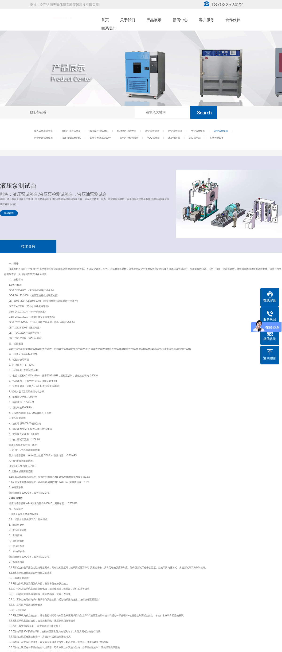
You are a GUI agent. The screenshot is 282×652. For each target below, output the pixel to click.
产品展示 (153, 20)
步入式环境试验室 (43, 130)
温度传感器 (17, 498)
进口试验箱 (195, 138)
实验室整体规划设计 (100, 138)
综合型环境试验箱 (126, 130)
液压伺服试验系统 (71, 138)
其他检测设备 (217, 138)
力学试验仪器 (221, 130)
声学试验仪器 (175, 130)
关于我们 (127, 20)
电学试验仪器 (198, 130)
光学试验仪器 (152, 130)
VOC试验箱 (153, 138)
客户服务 (206, 20)
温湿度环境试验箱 (99, 130)
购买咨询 (9, 213)
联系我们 (108, 28)
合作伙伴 (232, 20)
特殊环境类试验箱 (71, 130)
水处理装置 (174, 138)
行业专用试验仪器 (43, 138)
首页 (105, 20)
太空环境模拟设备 (129, 138)
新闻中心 (180, 20)
